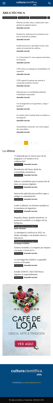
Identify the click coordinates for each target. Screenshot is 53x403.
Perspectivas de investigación (26, 226)
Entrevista (18, 164)
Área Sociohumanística (38, 18)
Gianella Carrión (23, 28)
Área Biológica (23, 18)
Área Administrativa (9, 18)
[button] (49, 3)
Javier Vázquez (20, 228)
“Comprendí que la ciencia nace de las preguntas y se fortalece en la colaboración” (30, 158)
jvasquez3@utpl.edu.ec (32, 382)
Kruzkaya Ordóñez (21, 243)
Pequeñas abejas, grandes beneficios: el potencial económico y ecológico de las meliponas (30, 220)
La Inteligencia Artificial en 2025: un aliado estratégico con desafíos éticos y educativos (30, 235)
